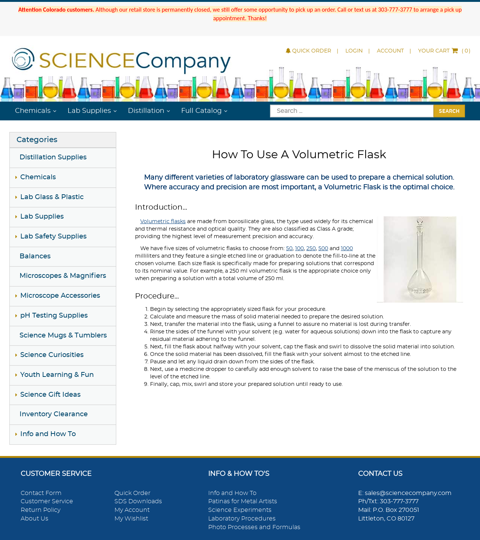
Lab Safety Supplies (53, 236)
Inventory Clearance (54, 414)
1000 (347, 248)
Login (354, 51)
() (444, 51)
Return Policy (40, 510)
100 (299, 248)
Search (449, 110)
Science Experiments (240, 510)
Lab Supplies (89, 111)
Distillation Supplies (53, 157)
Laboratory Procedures (242, 519)
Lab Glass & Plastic (52, 197)
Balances (35, 256)
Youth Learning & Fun (57, 375)
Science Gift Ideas (50, 395)
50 (289, 248)
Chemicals (33, 111)
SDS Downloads (138, 501)
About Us (34, 519)
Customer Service (47, 501)
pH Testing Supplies (54, 315)
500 (323, 248)
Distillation (146, 111)
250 (311, 248)
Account (390, 51)
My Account (132, 510)
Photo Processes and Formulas (254, 527)
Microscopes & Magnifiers (63, 276)
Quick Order (308, 51)
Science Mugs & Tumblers (63, 335)
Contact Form (41, 493)
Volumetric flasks (163, 221)
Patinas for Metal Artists (242, 501)
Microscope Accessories (60, 295)
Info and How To (48, 434)
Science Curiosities (52, 355)
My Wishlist (131, 519)
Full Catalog (201, 111)
